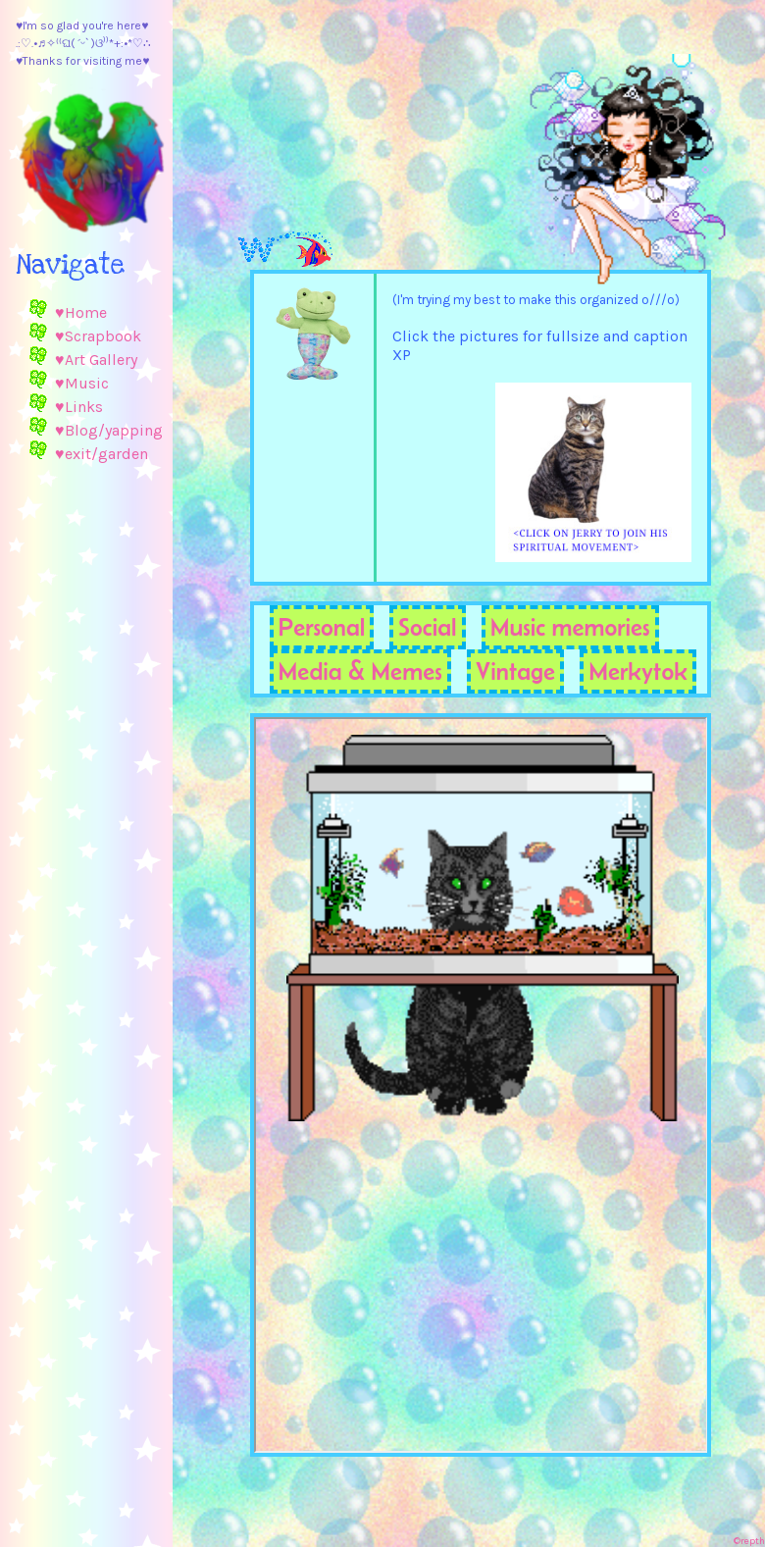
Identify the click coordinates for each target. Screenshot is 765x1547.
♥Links (79, 406)
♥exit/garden (101, 453)
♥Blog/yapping (109, 430)
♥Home (81, 312)
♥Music (82, 383)
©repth (749, 1541)
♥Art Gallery (96, 359)
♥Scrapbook (98, 336)
